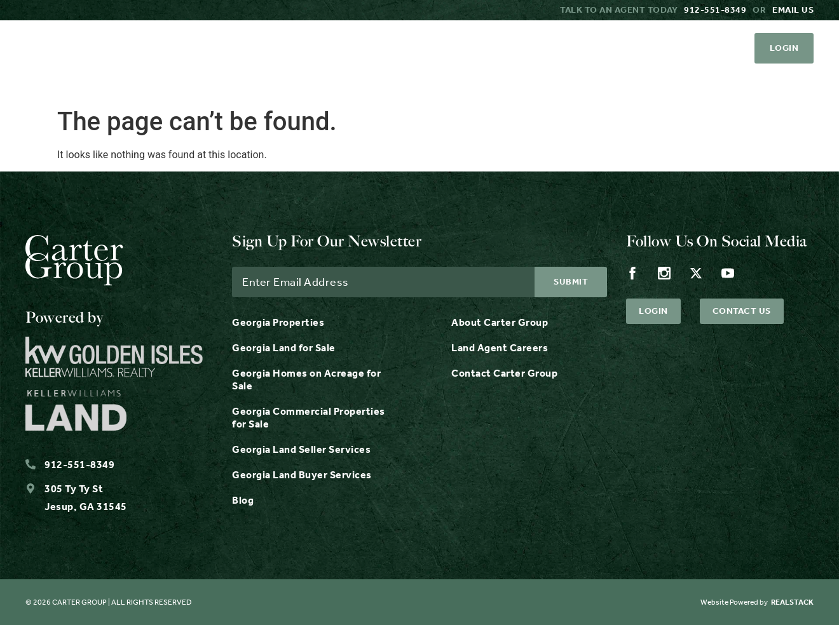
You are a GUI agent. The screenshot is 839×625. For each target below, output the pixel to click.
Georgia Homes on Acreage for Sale (306, 379)
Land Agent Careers (499, 348)
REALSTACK (792, 602)
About (632, 82)
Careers (704, 82)
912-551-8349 (715, 9)
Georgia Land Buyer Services (302, 475)
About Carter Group (499, 322)
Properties (331, 82)
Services (437, 82)
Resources (542, 82)
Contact (785, 82)
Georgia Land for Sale (284, 348)
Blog (243, 500)
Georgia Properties (278, 322)
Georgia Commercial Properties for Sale (308, 417)
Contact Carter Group (504, 373)
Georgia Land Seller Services (301, 449)
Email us (793, 9)
